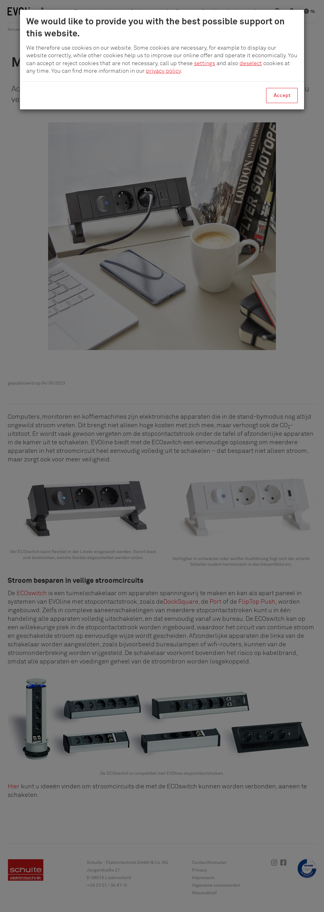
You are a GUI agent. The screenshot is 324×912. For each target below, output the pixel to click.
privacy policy (163, 71)
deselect (251, 63)
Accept (282, 95)
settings (204, 63)
